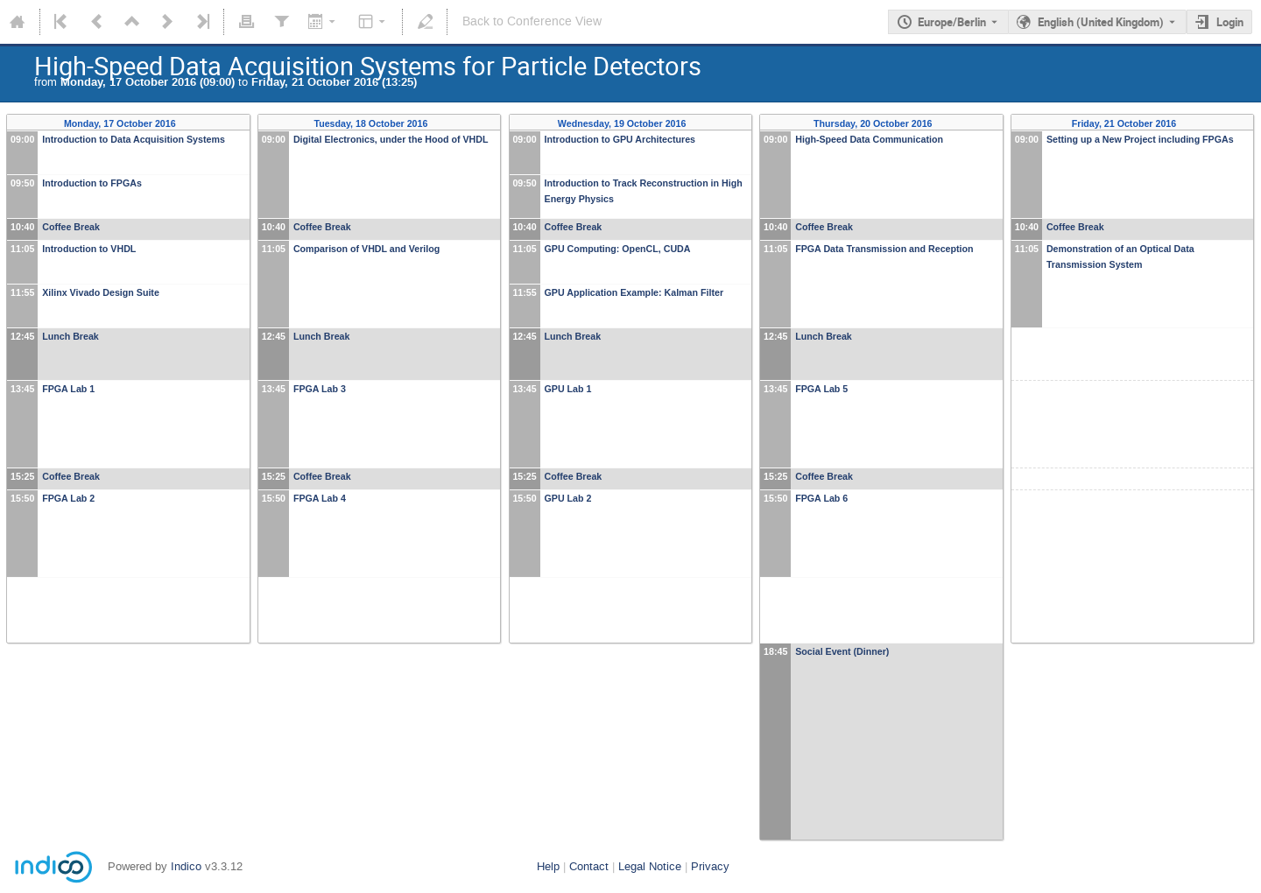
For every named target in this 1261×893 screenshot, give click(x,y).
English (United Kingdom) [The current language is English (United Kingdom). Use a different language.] (1101, 22)
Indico (186, 866)
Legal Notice (649, 866)
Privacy (710, 866)
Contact (589, 866)
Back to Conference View (532, 21)
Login (1229, 22)
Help (548, 866)
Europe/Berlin (952, 22)
